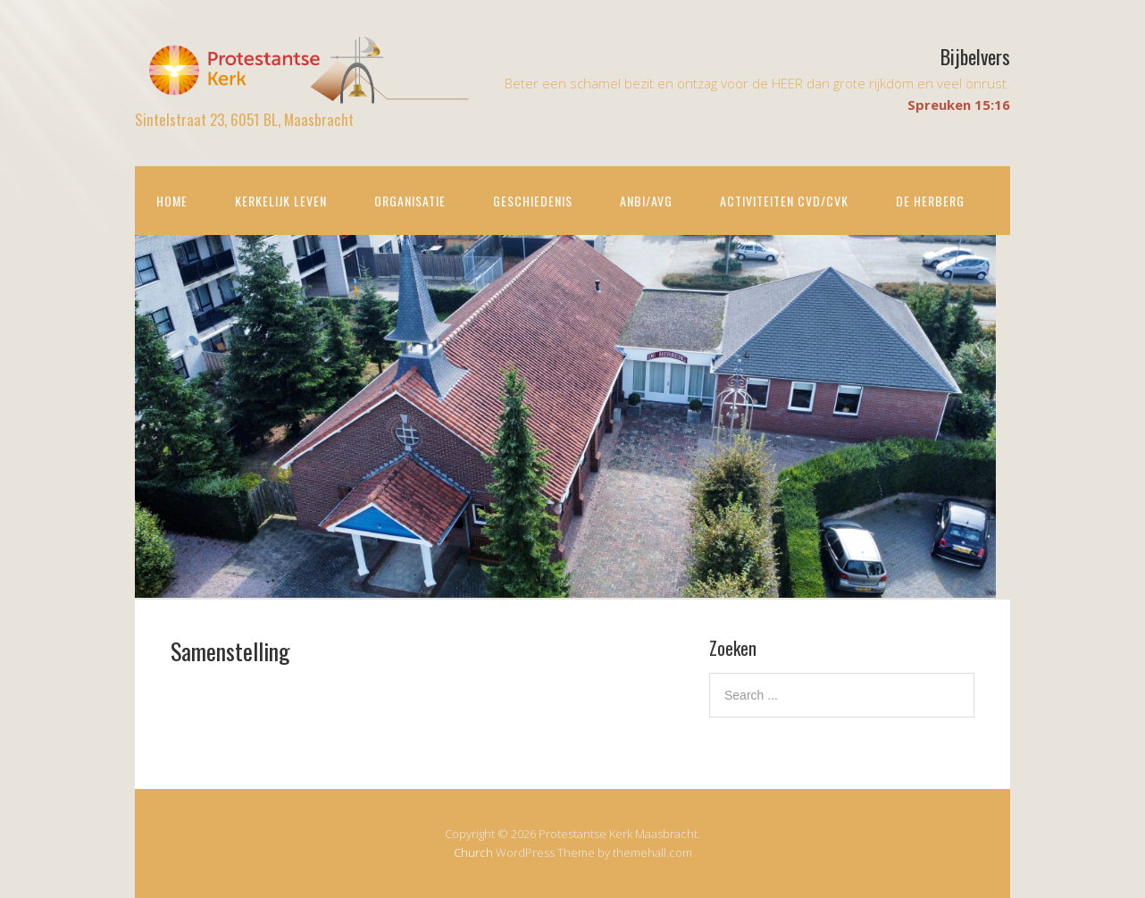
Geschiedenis (532, 200)
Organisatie (410, 200)
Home (172, 200)
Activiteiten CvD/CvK (784, 200)
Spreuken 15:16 (958, 104)
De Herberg (930, 200)
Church (473, 852)
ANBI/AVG (646, 200)
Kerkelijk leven (281, 200)
